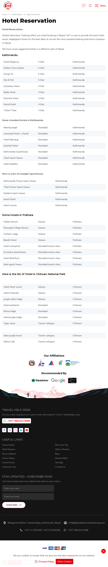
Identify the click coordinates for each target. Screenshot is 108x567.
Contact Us (60, 467)
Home (4, 14)
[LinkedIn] (21, 430)
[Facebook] (4, 430)
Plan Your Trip (61, 445)
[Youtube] (27, 430)
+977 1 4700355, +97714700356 (42, 530)
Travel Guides (16, 14)
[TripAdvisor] (40, 380)
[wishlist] (82, 5)
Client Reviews (8, 449)
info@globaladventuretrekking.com (86, 522)
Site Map (59, 462)
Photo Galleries (9, 454)
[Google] (58, 380)
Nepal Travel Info (33, 14)
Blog (57, 454)
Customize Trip (9, 467)
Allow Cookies (64, 561)
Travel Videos (8, 458)
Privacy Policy (44, 561)
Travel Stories (8, 462)
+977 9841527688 (16, 420)
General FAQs (61, 458)
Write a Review (62, 449)
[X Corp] (10, 430)
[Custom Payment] (54, 548)
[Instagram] (15, 430)
